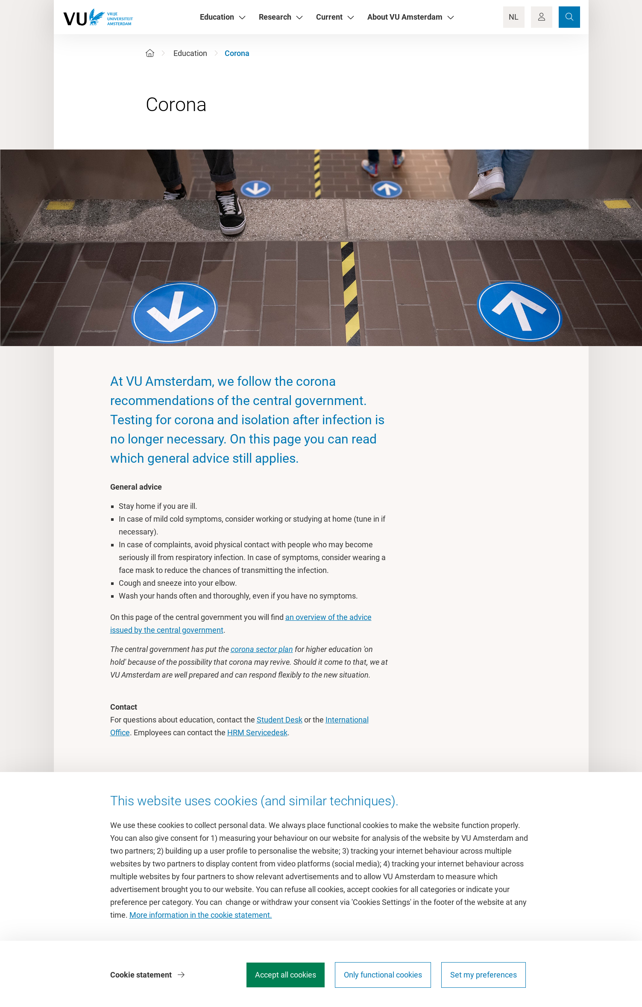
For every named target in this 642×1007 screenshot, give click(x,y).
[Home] (150, 53)
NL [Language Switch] (514, 16)
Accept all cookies (285, 974)
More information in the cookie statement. (200, 914)
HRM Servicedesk (257, 732)
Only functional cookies (383, 974)
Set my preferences (483, 974)
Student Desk (279, 719)
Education (190, 53)
